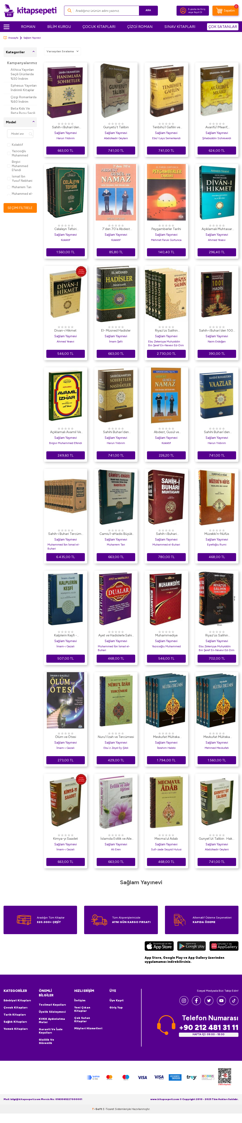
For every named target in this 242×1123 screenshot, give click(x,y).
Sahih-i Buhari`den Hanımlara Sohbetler (65, 127)
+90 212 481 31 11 (208, 1027)
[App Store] (159, 946)
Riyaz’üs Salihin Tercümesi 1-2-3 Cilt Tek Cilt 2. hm (217, 635)
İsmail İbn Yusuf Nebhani (19, 178)
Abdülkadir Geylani (116, 138)
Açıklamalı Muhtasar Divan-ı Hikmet (217, 229)
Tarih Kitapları (15, 1014)
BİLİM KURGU (59, 26)
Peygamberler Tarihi (166, 229)
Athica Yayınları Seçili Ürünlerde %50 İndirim (22, 74)
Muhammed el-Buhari (20, 196)
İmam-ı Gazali (65, 646)
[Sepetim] (225, 11)
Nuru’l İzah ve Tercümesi (116, 737)
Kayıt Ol (198, 12)
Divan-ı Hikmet (65, 330)
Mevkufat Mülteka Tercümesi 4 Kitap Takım (216, 737)
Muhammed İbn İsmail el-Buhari (64, 546)
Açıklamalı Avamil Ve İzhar (65, 432)
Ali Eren (116, 849)
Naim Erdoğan (217, 341)
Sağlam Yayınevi (65, 133)
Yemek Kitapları (16, 1028)
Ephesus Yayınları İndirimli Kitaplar (24, 88)
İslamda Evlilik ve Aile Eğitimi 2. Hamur (115, 839)
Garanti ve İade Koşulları (51, 1031)
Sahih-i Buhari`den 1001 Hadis (216, 330)
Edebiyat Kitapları (17, 1000)
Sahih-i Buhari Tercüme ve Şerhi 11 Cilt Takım (65, 534)
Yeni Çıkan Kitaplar (82, 1009)
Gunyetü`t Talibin (116, 127)
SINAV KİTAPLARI (179, 26)
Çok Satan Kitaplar (82, 1019)
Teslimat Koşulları (52, 1004)
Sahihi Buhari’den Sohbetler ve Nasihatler (116, 432)
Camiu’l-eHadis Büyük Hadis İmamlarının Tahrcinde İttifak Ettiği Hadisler (116, 534)
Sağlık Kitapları (15, 1021)
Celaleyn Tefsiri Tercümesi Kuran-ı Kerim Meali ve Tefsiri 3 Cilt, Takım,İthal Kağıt (65, 229)
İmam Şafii (116, 341)
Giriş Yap (116, 1007)
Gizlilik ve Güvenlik (46, 1041)
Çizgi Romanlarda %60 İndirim (23, 99)
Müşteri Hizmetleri (88, 1028)
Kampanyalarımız (22, 63)
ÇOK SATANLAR (222, 26)
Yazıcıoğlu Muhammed (17, 153)
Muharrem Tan (19, 187)
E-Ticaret (108, 1118)
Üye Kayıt (116, 1000)
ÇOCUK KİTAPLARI (99, 26)
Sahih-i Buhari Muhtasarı (166, 534)
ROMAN (28, 26)
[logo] (30, 11)
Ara (147, 10)
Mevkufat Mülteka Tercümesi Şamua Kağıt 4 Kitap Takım (166, 737)
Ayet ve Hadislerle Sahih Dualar (116, 635)
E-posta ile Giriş (196, 9)
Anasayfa (11, 37)
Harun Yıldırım (65, 138)
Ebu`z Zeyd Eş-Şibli (116, 748)
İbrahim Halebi (166, 748)
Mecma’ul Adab (166, 839)
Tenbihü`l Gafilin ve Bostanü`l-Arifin (166, 127)
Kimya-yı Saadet (65, 839)
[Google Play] (191, 946)
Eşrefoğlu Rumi (216, 544)
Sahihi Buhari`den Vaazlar (217, 432)
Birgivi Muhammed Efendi (17, 166)
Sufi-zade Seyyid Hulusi (166, 849)
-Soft (97, 1118)
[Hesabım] (183, 11)
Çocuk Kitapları (15, 1007)
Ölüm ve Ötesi (65, 737)
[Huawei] (223, 946)
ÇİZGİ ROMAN (140, 26)
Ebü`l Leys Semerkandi (166, 138)
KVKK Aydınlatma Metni (52, 1020)
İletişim (79, 1000)
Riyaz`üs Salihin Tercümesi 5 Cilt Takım (166, 330)
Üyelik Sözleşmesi (52, 1011)
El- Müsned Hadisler (116, 330)
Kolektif (15, 144)
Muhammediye (166, 635)
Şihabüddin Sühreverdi (216, 138)
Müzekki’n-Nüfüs (216, 534)
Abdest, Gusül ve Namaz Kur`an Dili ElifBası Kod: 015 (166, 432)
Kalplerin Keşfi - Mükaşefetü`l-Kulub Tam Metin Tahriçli (65, 635)
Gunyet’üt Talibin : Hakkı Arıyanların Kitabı (217, 839)
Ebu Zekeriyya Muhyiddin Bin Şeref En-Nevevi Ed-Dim (166, 343)
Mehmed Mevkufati (217, 748)
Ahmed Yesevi (216, 240)
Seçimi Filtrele (20, 208)
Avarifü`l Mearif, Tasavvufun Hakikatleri (217, 127)
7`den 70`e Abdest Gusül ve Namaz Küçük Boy (116, 229)
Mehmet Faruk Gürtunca (166, 240)
